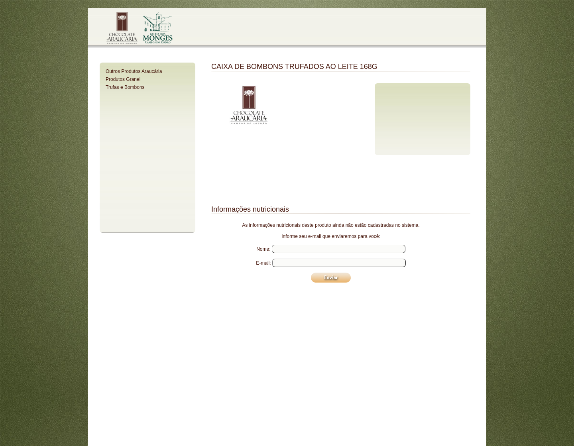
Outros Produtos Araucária (134, 71)
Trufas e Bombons (125, 87)
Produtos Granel (123, 79)
